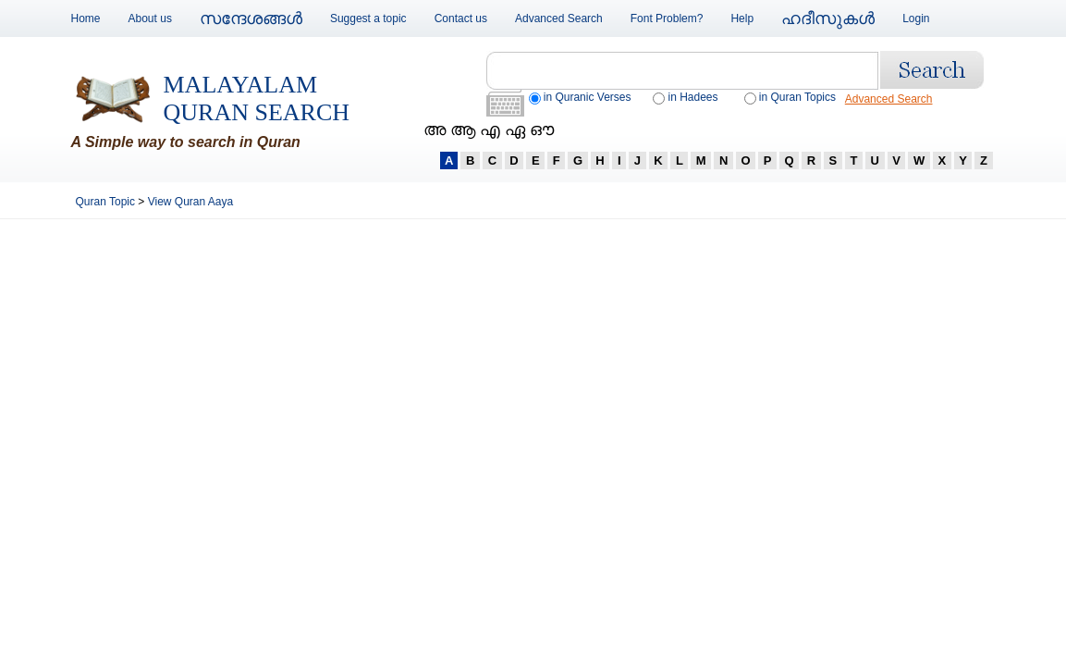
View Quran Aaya (191, 201)
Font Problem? (667, 18)
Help (742, 18)
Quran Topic (107, 201)
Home (86, 18)
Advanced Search (559, 18)
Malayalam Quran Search (257, 98)
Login (915, 18)
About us (150, 18)
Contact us (461, 18)
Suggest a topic (368, 18)
